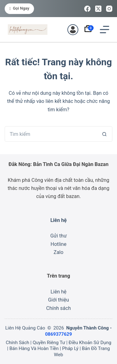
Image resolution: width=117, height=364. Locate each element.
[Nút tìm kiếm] (104, 134)
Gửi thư (58, 236)
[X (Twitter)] (98, 9)
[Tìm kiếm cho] (51, 134)
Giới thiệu (58, 300)
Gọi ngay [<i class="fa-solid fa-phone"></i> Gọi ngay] (19, 8)
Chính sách (58, 308)
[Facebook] (87, 9)
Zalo (58, 252)
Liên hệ (58, 292)
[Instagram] (109, 9)
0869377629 (58, 334)
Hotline (58, 244)
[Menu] (104, 29)
